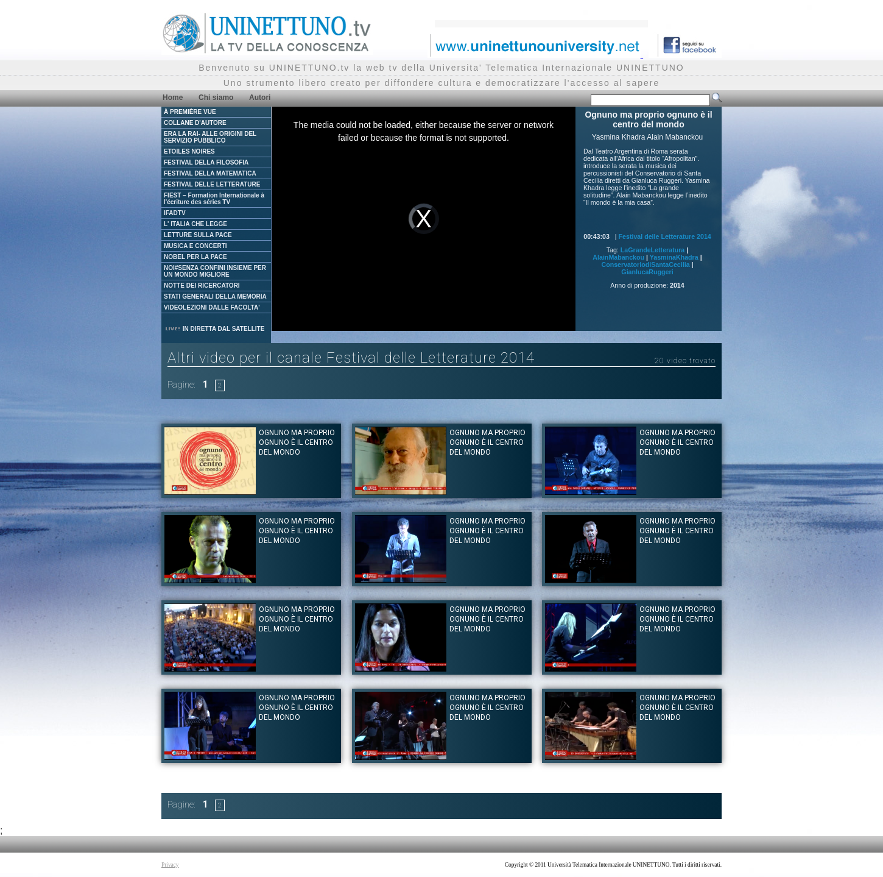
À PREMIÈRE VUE (190, 111)
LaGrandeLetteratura (652, 250)
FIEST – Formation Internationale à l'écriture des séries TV (214, 198)
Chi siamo (216, 97)
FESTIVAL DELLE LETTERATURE (212, 184)
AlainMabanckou (618, 257)
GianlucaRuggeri (647, 271)
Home (173, 97)
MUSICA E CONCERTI (195, 246)
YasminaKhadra (674, 257)
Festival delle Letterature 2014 (665, 236)
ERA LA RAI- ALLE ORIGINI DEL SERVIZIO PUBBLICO (210, 137)
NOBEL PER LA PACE (195, 257)
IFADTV (175, 213)
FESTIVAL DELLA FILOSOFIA (206, 162)
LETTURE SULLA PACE (198, 235)
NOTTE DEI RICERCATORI (202, 285)
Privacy (170, 865)
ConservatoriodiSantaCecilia (645, 264)
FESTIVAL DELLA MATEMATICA (210, 173)
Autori (259, 97)
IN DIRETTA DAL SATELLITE (214, 328)
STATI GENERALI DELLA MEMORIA (215, 296)
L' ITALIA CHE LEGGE (195, 224)
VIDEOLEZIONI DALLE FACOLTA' (212, 307)
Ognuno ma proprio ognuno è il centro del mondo (297, 442)
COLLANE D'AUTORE (195, 122)
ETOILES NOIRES (189, 151)
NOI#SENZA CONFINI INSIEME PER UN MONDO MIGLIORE (215, 271)
